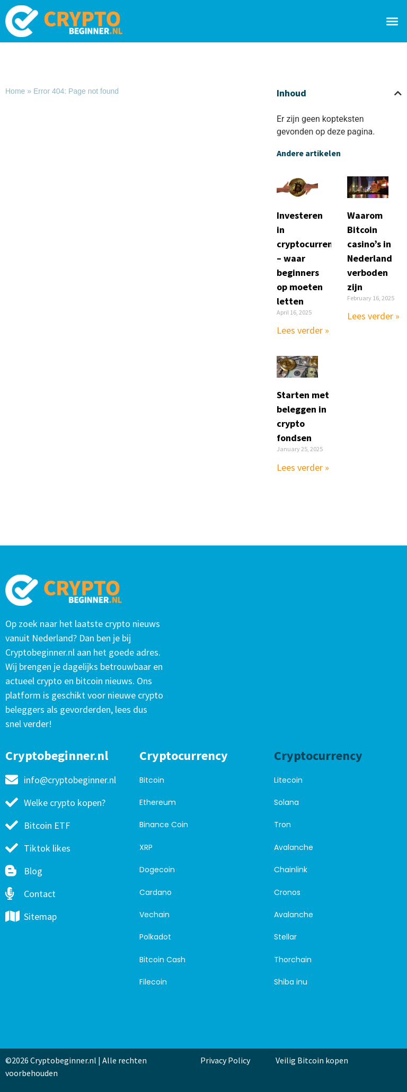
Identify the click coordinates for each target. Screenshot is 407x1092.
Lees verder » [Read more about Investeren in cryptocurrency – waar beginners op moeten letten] (303, 330)
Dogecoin (157, 869)
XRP (146, 847)
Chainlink (290, 869)
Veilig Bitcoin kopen (313, 1060)
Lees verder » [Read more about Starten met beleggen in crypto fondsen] (303, 467)
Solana (286, 802)
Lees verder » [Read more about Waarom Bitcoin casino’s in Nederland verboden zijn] (373, 316)
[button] (392, 21)
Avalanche (293, 847)
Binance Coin (163, 824)
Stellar (285, 937)
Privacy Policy (225, 1060)
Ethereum (157, 802)
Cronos (287, 892)
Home (15, 91)
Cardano (155, 892)
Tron (282, 824)
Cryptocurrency (183, 755)
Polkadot (155, 937)
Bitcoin (151, 780)
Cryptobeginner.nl (56, 755)
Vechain (154, 914)
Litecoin (288, 780)
